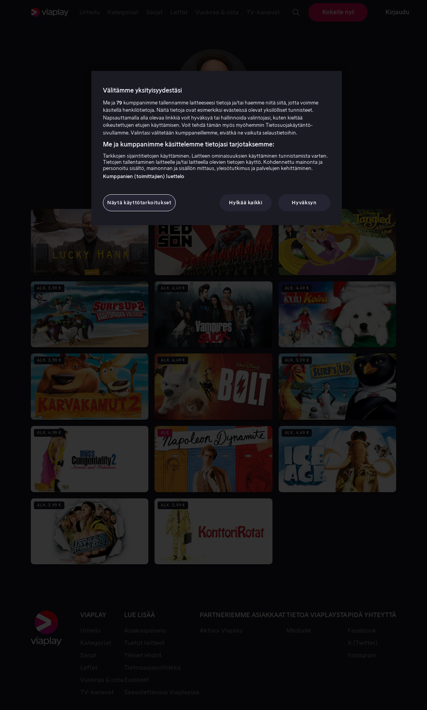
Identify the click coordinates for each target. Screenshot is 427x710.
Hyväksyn (304, 202)
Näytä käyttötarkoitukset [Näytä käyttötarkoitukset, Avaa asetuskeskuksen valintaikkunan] (139, 202)
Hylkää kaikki (245, 202)
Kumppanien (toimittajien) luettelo (143, 176)
